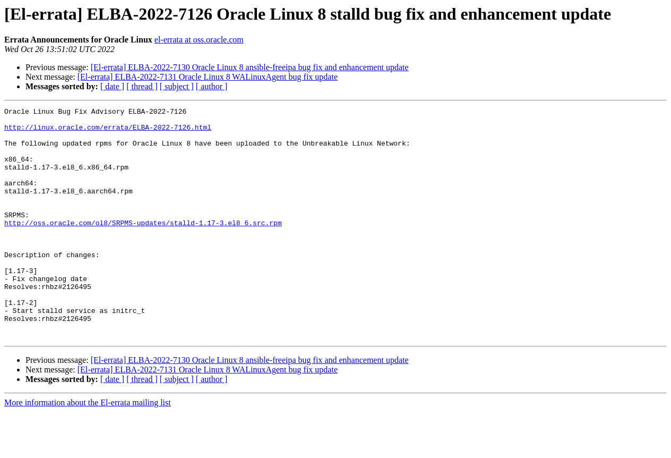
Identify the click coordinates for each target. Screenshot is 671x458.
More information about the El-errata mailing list (87, 448)
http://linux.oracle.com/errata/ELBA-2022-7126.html (107, 132)
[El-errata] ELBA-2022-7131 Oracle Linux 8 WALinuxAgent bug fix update (208, 76)
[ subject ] (177, 86)
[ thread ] (142, 86)
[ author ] (212, 86)
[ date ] (112, 86)
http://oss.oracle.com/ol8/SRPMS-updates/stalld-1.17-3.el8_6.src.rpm (143, 246)
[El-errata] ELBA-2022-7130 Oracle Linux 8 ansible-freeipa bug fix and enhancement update (250, 67)
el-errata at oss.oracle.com (199, 39)
